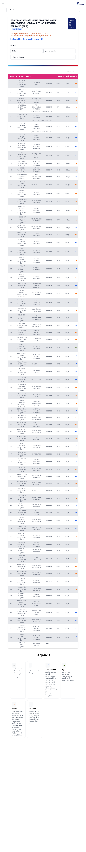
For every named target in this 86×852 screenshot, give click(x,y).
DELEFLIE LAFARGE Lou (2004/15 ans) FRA (22, 155)
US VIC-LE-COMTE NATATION (36, 425)
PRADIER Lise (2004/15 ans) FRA (22, 589)
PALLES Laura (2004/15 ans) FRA (22, 506)
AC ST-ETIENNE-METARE (36, 513)
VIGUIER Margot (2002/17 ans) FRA (22, 138)
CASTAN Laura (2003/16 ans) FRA (21, 431)
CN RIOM (34, 185)
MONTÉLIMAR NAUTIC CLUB (36, 92)
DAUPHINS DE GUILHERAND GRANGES (36, 285)
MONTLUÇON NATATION (36, 528)
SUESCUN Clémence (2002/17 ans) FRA (22, 126)
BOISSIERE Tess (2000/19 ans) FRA (21, 170)
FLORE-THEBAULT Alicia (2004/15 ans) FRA (21, 293)
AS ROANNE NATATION (36, 251)
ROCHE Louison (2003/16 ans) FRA (22, 520)
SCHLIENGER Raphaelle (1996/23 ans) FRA (22, 220)
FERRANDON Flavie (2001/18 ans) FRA (22, 163)
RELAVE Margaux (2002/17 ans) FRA (22, 446)
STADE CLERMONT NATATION (36, 126)
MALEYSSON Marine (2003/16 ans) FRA (22, 372)
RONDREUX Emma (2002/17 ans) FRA (22, 185)
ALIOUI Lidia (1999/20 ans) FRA (22, 645)
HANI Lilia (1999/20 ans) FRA (22, 470)
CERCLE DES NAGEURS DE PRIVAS (36, 403)
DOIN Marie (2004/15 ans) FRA (22, 310)
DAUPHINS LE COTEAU (36, 339)
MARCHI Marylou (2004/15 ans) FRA (22, 347)
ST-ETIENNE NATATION (36, 116)
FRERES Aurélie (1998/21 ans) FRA (22, 201)
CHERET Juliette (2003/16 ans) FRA (22, 260)
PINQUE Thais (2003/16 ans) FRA (21, 235)
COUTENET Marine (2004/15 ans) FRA (22, 536)
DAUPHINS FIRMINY (36, 83)
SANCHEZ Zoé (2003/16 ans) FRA (21, 395)
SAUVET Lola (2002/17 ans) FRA (22, 596)
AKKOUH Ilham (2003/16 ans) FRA (22, 483)
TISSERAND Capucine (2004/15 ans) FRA (22, 242)
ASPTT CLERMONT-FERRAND (36, 302)
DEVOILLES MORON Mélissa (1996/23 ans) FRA (22, 210)
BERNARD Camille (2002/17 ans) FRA (22, 193)
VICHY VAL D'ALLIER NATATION (36, 163)
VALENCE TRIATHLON (36, 596)
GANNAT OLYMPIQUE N (36, 559)
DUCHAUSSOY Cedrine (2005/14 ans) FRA (21, 604)
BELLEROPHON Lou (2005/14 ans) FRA (22, 177)
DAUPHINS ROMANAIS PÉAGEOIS (36, 146)
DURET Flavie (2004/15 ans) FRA (22, 285)
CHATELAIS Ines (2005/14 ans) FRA (21, 544)
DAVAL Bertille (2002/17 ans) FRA (21, 425)
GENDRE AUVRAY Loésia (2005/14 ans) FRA (22, 612)
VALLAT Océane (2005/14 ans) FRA (22, 637)
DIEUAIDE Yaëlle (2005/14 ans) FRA (22, 326)
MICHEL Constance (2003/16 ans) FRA (22, 278)
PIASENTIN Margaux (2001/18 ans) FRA (22, 318)
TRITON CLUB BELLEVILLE (36, 498)
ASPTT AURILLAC (36, 438)
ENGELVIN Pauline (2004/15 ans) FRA (22, 559)
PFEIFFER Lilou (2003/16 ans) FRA (22, 573)
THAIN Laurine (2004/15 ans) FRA (22, 476)
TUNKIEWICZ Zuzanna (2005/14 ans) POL (22, 462)
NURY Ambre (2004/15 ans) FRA (22, 454)
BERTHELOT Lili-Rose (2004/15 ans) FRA (22, 251)
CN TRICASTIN (36, 380)
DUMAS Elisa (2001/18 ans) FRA (22, 418)
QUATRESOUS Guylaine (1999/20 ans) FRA (21, 302)
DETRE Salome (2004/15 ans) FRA (22, 411)
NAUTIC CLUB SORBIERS (36, 293)
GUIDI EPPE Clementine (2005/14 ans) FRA (22, 628)
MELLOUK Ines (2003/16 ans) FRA (22, 364)
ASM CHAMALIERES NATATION (36, 107)
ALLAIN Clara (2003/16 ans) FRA (22, 551)
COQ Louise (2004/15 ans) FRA (22, 380)
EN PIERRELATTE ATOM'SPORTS (36, 318)
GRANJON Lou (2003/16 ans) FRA (21, 566)
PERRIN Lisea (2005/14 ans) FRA (22, 528)
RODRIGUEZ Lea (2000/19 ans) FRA (22, 333)
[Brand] (80, 3)
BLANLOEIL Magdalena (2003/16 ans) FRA (22, 146)
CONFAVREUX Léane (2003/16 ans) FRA (22, 498)
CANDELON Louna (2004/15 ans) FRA (22, 92)
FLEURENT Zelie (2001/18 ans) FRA (21, 100)
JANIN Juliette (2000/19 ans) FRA (22, 228)
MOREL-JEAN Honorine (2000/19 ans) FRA (22, 387)
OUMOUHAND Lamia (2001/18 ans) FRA (21, 356)
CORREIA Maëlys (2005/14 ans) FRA (22, 581)
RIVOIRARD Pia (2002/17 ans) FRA (22, 116)
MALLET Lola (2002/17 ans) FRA (22, 107)
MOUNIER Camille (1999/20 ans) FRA (22, 83)
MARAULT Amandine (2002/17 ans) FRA (22, 269)
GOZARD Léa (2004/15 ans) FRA (22, 490)
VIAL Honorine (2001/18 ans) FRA (21, 513)
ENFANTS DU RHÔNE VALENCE (36, 100)
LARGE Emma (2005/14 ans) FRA (22, 620)
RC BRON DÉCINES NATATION (36, 260)
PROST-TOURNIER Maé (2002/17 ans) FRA (21, 403)
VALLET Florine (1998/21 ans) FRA (22, 339)
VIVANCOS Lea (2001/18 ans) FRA (22, 438)
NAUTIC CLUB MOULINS (36, 476)
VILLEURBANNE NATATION (37, 201)
